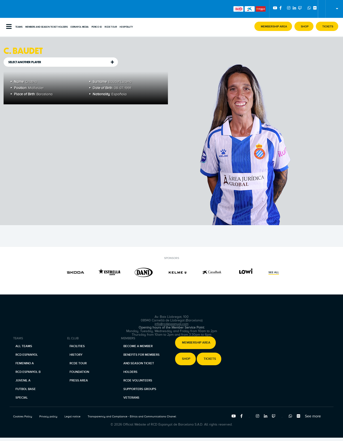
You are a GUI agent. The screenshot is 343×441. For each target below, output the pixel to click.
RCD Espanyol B (27, 372)
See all (273, 272)
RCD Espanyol (26, 355)
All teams (23, 346)
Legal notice (73, 416)
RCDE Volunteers (137, 380)
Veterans (131, 398)
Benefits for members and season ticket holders (141, 363)
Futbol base (25, 389)
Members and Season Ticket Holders (46, 26)
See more (313, 416)
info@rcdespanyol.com (171, 324)
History (76, 355)
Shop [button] (186, 359)
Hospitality (126, 26)
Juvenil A (22, 380)
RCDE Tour (111, 26)
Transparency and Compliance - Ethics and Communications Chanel (132, 416)
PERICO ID (96, 26)
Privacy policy (48, 416)
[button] (273, 26)
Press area (79, 380)
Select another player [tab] (24, 62)
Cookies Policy (22, 416)
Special (21, 398)
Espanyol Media (80, 26)
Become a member (138, 346)
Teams (18, 26)
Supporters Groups (139, 389)
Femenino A (24, 363)
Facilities (77, 346)
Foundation (79, 372)
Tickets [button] (210, 359)
